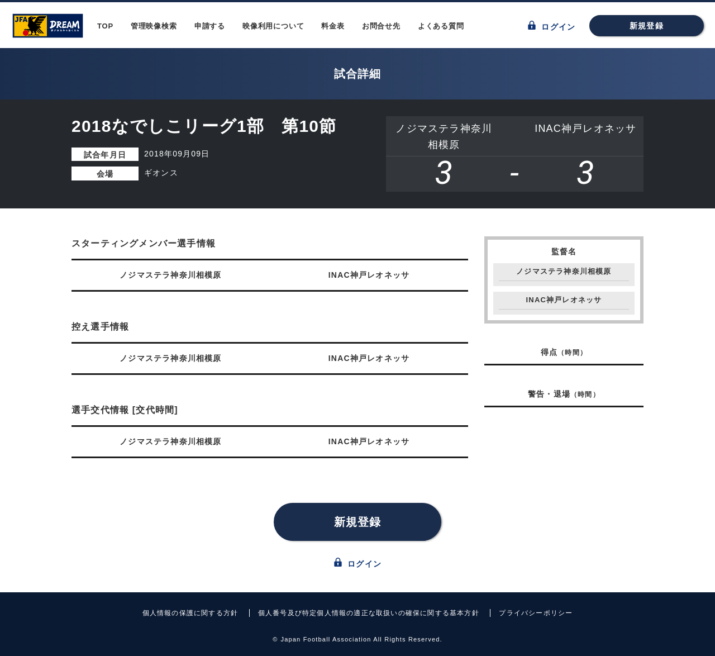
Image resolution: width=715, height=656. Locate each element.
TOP (105, 26)
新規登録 (647, 25)
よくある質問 (441, 26)
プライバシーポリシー (536, 613)
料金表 (332, 26)
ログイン (551, 26)
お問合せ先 (381, 26)
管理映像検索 (154, 26)
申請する (209, 26)
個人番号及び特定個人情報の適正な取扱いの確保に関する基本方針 (368, 613)
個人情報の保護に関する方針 (190, 613)
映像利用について (273, 26)
